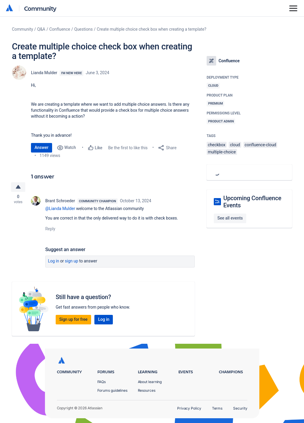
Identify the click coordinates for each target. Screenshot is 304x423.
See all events (230, 218)
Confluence (59, 29)
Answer (42, 147)
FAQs (101, 382)
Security (240, 408)
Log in (53, 261)
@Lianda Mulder (60, 209)
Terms (217, 408)
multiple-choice (222, 152)
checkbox (216, 144)
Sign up (71, 261)
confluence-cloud (260, 144)
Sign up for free (73, 320)
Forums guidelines (112, 390)
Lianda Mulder (44, 72)
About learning (150, 382)
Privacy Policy (189, 408)
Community (40, 8)
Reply (50, 229)
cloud (235, 144)
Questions (83, 29)
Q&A (41, 29)
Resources (146, 390)
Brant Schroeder (60, 201)
